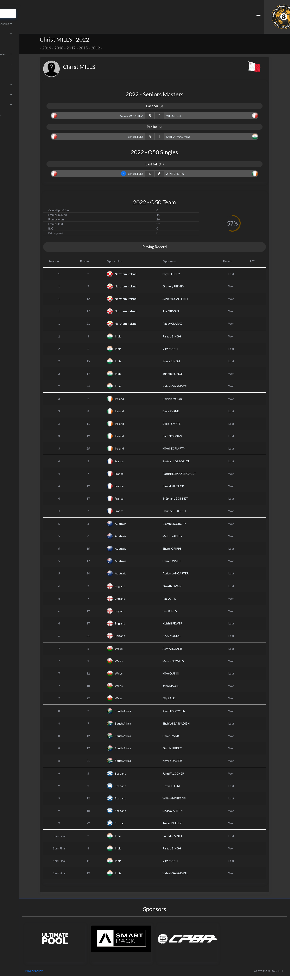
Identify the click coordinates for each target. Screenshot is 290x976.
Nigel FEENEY (187, 274)
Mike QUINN (187, 673)
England (136, 586)
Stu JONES (186, 611)
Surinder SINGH (189, 373)
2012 (111, 48)
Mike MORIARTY (190, 448)
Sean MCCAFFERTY (192, 298)
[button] (193, 21)
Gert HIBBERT (188, 748)
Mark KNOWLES (189, 661)
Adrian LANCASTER (192, 573)
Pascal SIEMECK (189, 486)
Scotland (137, 773)
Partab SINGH (188, 336)
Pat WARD (186, 598)
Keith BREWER (188, 623)
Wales (135, 648)
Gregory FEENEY (190, 286)
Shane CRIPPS (188, 548)
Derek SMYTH (188, 423)
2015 (99, 48)
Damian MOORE (189, 399)
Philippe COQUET (191, 511)
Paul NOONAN (188, 436)
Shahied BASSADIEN (192, 723)
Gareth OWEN (188, 586)
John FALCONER (189, 773)
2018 (75, 48)
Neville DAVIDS (189, 760)
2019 (63, 48)
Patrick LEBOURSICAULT (195, 473)
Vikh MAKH (186, 348)
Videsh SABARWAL (191, 386)
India (134, 336)
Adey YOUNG (188, 636)
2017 (87, 48)
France (135, 461)
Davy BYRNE (187, 411)
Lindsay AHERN (189, 810)
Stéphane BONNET (191, 498)
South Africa (139, 711)
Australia (137, 523)
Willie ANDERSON (190, 798)
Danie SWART (188, 736)
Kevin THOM (187, 786)
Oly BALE (185, 698)
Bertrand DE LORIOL (192, 461)
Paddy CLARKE (189, 323)
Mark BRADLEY (189, 536)
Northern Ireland (142, 274)
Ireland (135, 399)
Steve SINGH (187, 361)
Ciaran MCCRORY (190, 523)
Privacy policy (66, 970)
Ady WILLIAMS (189, 648)
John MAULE (187, 686)
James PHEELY (188, 823)
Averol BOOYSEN (190, 711)
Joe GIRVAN (187, 311)
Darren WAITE (188, 561)
